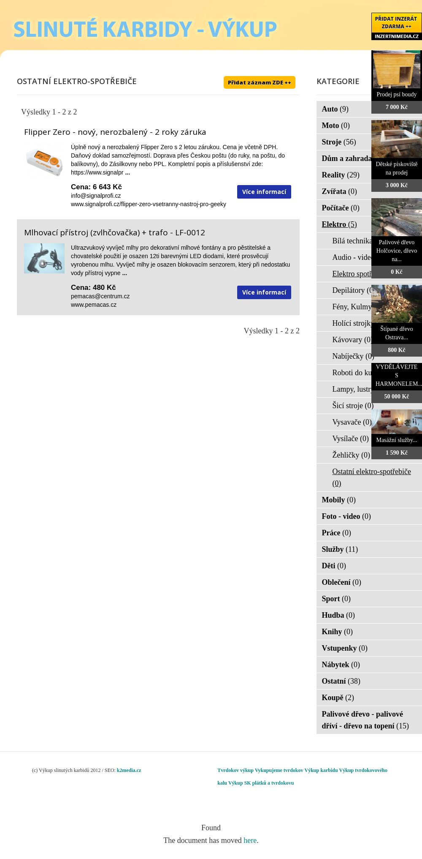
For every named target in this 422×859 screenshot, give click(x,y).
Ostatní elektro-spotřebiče (372, 477)
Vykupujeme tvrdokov (279, 770)
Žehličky (351, 455)
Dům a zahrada (352, 158)
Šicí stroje (353, 405)
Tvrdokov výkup (235, 770)
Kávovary (353, 339)
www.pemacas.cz (93, 304)
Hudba (338, 615)
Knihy (337, 631)
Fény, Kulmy (358, 307)
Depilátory (354, 290)
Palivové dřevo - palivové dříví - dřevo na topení (365, 720)
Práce (336, 533)
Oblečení (342, 582)
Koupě (338, 697)
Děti (334, 566)
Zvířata (339, 191)
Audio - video (359, 257)
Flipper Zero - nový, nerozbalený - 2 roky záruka (115, 131)
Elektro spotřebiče (366, 274)
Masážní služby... (396, 440)
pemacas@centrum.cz (100, 296)
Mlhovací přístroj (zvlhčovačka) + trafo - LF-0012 (114, 232)
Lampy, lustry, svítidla (372, 389)
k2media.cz (129, 770)
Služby (340, 549)
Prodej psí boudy (397, 94)
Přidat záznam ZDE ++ (259, 82)
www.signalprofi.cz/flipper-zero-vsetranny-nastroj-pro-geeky (148, 204)
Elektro (339, 224)
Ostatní (341, 681)
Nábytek (341, 664)
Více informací (264, 192)
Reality (341, 175)
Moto (336, 125)
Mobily (339, 500)
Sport (336, 598)
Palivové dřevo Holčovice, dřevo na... (396, 250)
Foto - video (346, 516)
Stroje (339, 142)
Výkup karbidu (321, 770)
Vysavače (352, 422)
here (250, 840)
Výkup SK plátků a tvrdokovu (261, 783)
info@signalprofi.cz (96, 195)
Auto (335, 109)
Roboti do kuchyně (367, 372)
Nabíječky (353, 356)
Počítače (341, 208)
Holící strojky (359, 323)
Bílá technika (358, 241)
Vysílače (351, 438)
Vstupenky (345, 648)
